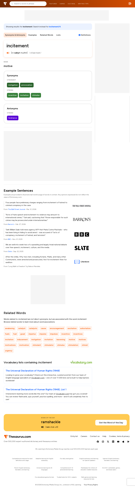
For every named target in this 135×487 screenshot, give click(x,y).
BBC (9, 239)
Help (104, 436)
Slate (10, 251)
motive (72, 339)
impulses (54, 334)
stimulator (49, 345)
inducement (22, 339)
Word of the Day (48, 418)
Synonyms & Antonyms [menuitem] (15, 35)
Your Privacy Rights (91, 485)
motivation (24, 345)
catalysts (33, 328)
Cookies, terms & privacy (119, 436)
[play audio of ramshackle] (42, 427)
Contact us (95, 436)
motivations (10, 345)
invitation (48, 339)
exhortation (85, 328)
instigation (13, 85)
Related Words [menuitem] (46, 35)
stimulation (73, 345)
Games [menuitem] (62, 4)
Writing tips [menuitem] (83, 4)
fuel (15, 334)
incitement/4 (55, 27)
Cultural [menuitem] (71, 4)
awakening (9, 328)
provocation (26, 85)
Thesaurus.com (5, 3)
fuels (7, 334)
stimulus (36, 95)
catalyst (21, 328)
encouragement (57, 328)
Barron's (11, 224)
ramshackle (50, 422)
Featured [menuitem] (53, 4)
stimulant (37, 345)
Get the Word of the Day (111, 422)
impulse (42, 334)
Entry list (74, 436)
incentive (12, 95)
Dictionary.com (130, 3)
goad (22, 334)
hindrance (12, 118)
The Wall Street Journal (16, 209)
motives (82, 339)
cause (43, 328)
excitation (72, 328)
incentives (78, 334)
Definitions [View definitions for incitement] (86, 35)
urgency (8, 351)
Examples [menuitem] (32, 35)
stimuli (85, 345)
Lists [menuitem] (58, 35)
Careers (84, 436)
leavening (61, 339)
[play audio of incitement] (7, 53)
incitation (24, 95)
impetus (32, 334)
